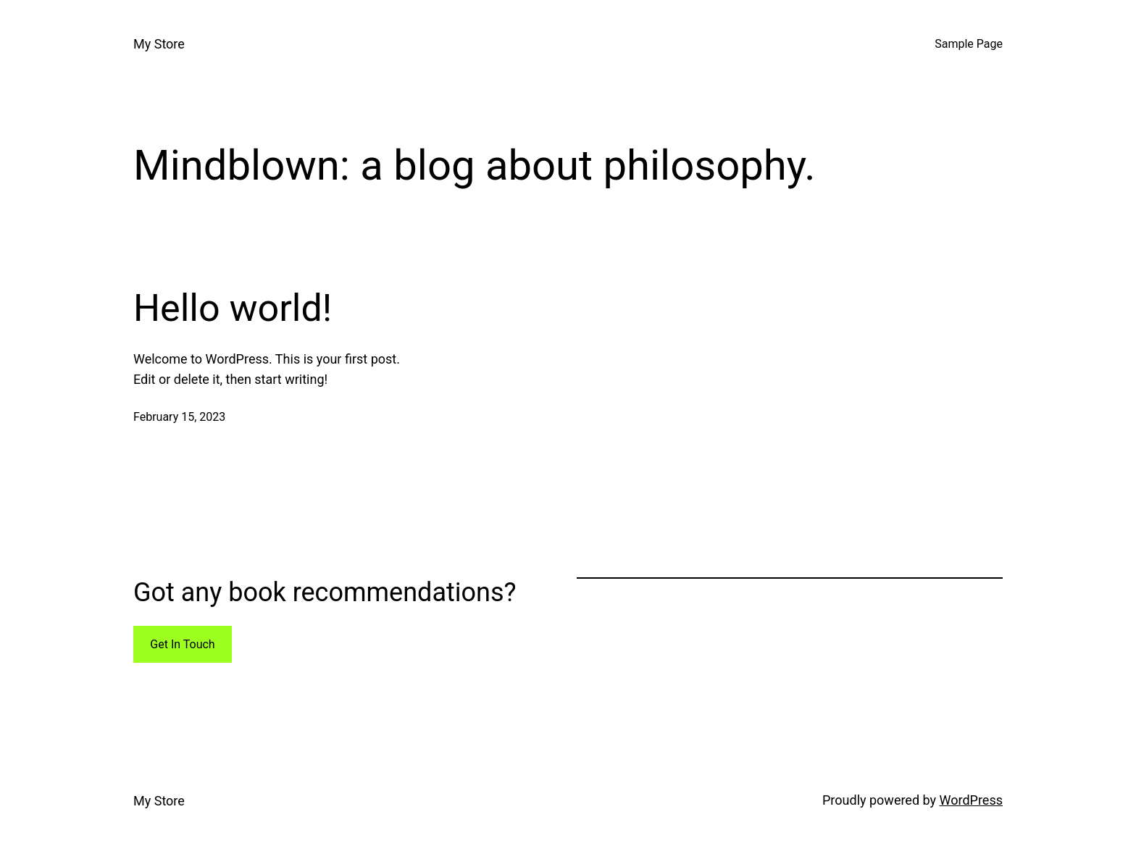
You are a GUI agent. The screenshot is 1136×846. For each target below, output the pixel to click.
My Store (159, 43)
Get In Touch (182, 644)
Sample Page (969, 44)
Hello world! (232, 308)
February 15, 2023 (179, 417)
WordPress (971, 800)
